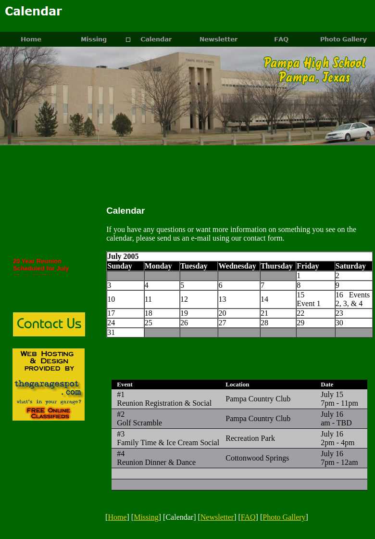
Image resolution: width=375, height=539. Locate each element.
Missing (146, 517)
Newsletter (217, 517)
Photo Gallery (283, 517)
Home (117, 517)
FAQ (248, 517)
